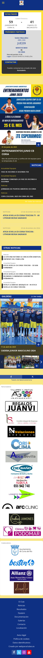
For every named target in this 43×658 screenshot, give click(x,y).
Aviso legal (21, 635)
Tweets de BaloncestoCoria (21, 380)
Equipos (21, 613)
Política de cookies (21, 639)
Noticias (21, 605)
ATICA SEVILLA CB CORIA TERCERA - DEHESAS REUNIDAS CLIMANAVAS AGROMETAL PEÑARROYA (21, 276)
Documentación (21, 617)
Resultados (21, 609)
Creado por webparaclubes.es (22, 646)
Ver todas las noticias (33, 201)
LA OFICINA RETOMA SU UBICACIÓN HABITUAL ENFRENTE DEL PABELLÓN (22, 258)
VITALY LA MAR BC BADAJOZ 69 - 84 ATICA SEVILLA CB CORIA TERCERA (20, 286)
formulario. (21, 70)
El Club (21, 601)
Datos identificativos (21, 642)
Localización (21, 628)
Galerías (21, 620)
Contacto (21, 624)
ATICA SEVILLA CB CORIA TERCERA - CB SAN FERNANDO (20, 266)
